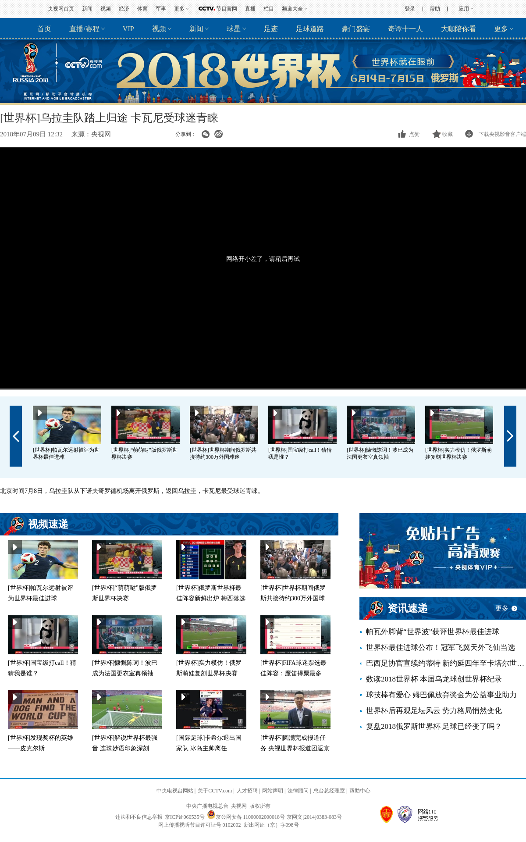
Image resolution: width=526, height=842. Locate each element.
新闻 (87, 9)
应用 (463, 9)
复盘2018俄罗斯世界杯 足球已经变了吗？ (434, 726)
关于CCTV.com (215, 791)
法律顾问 (298, 791)
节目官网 (226, 9)
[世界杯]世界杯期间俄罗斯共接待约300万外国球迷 (293, 598)
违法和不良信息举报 (139, 817)
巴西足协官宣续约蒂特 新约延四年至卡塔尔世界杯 (446, 663)
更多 (179, 9)
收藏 (447, 134)
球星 (234, 28)
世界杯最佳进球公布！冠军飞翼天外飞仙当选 (440, 647)
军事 (161, 9)
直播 (250, 9)
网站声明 (272, 791)
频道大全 (292, 9)
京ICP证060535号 (185, 817)
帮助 (435, 9)
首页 (44, 28)
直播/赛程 (84, 28)
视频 (105, 9)
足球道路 (310, 28)
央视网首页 (61, 9)
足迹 (271, 28)
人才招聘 (247, 791)
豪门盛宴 (356, 28)
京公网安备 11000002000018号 (246, 817)
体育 (142, 9)
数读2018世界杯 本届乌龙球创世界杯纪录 (434, 679)
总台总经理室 (329, 791)
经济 (124, 9)
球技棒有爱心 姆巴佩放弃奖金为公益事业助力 (441, 695)
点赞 (414, 134)
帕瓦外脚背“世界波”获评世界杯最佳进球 (432, 632)
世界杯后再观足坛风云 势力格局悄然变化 (434, 710)
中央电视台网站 (174, 791)
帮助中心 (359, 791)
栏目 (268, 9)
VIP (128, 28)
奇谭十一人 (405, 28)
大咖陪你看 (458, 28)
